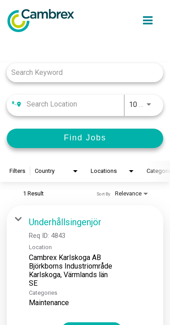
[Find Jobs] (85, 138)
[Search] (85, 138)
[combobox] (80, 72)
